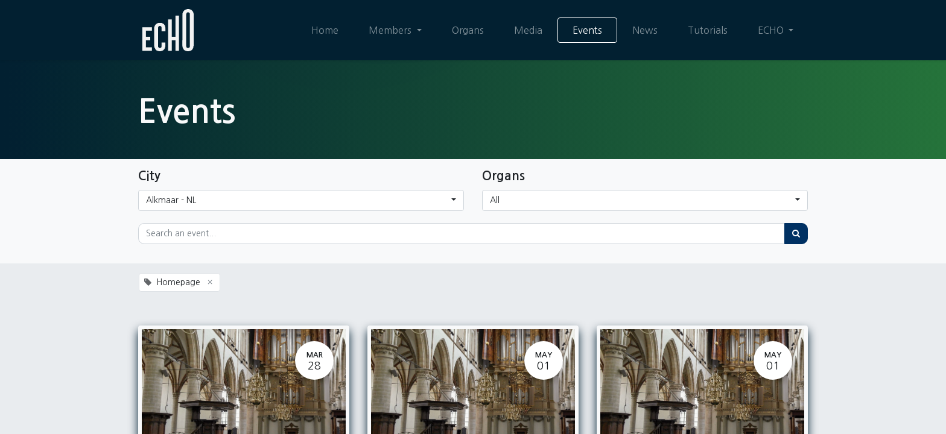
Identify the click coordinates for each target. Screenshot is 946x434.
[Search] (796, 233)
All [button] (495, 200)
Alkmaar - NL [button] (171, 200)
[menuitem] (325, 30)
